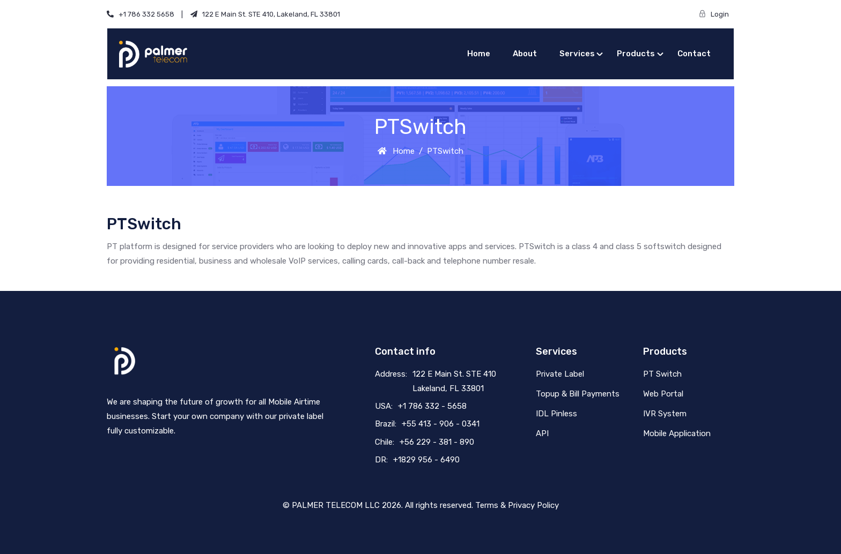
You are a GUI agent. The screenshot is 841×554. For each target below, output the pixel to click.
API (542, 433)
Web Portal (663, 394)
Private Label (560, 374)
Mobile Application (677, 433)
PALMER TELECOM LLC (336, 505)
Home (478, 53)
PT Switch (662, 374)
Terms (486, 505)
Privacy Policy (533, 505)
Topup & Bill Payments (577, 394)
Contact (694, 53)
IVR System (665, 413)
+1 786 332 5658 (145, 14)
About (525, 53)
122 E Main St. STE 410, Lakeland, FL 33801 (265, 14)
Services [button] (577, 53)
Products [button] (636, 53)
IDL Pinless (556, 413)
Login (716, 14)
